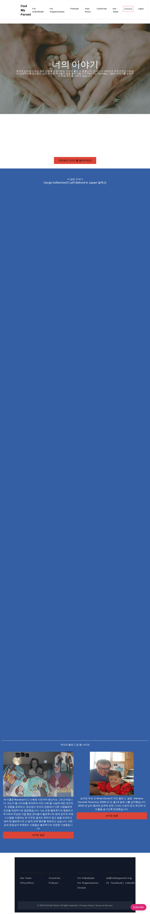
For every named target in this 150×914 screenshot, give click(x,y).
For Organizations (57, 10)
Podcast (74, 8)
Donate (128, 9)
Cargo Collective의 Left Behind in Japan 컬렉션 (75, 182)
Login (141, 8)
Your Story (88, 10)
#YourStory (27, 882)
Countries (102, 8)
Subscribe (138, 907)
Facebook (116, 882)
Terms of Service (104, 905)
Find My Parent (26, 10)
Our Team (115, 10)
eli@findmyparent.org (119, 878)
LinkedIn (130, 882)
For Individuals (38, 10)
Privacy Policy (86, 905)
